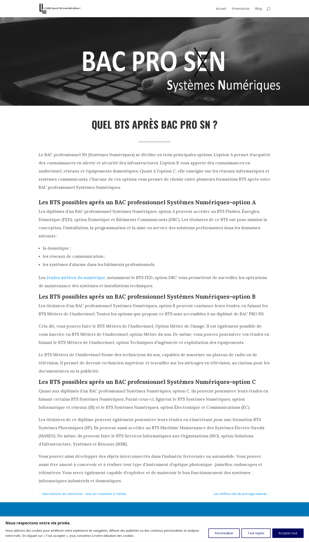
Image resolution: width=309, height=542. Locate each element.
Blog (258, 9)
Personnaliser (224, 533)
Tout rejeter (256, 533)
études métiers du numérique (75, 277)
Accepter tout (288, 533)
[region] (154, 529)
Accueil (221, 9)
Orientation (241, 9)
